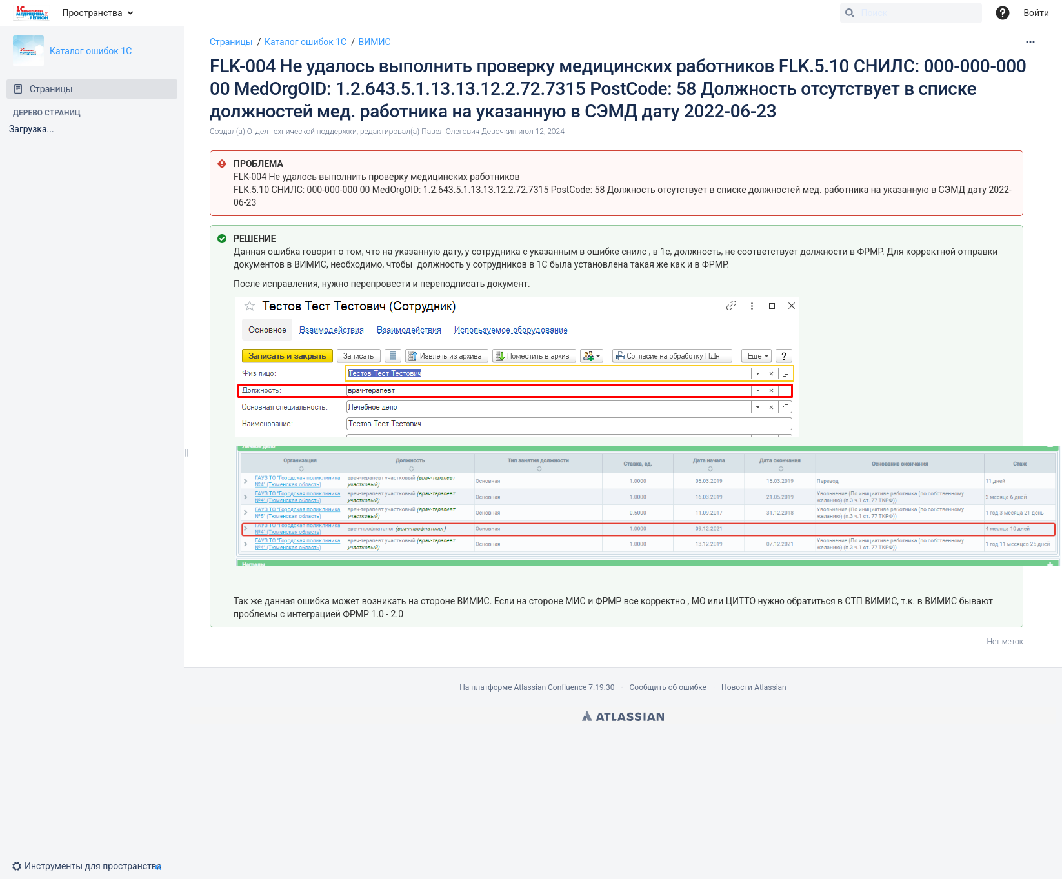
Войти (1036, 13)
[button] (92, 866)
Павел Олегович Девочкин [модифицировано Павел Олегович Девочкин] (468, 131)
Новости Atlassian (753, 687)
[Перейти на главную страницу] (31, 13)
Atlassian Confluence (550, 687)
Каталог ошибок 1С (91, 51)
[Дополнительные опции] (1030, 42)
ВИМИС (375, 42)
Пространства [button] (93, 13)
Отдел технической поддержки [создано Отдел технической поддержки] (302, 131)
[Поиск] (850, 13)
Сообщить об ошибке (668, 687)
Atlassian (623, 715)
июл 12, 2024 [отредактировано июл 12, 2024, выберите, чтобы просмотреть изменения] (542, 131)
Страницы (231, 42)
